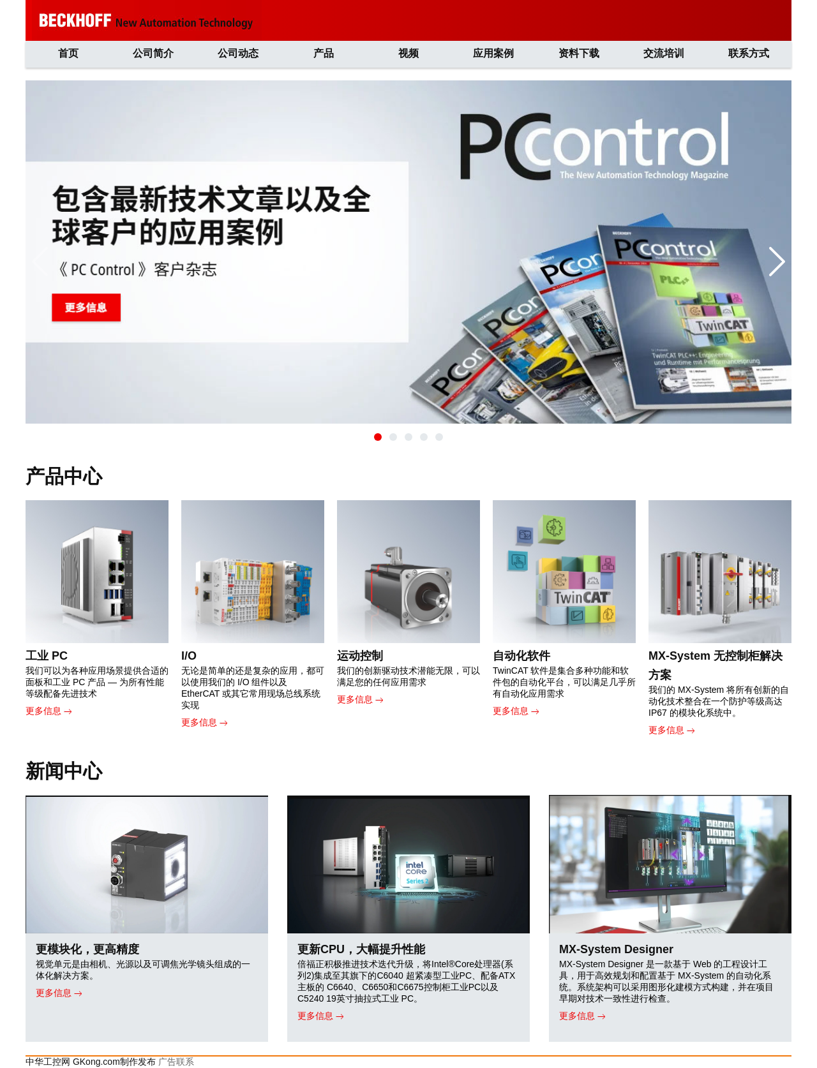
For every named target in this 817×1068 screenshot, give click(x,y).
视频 (408, 53)
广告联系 (176, 1062)
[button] (378, 437)
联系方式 (748, 53)
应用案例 (493, 53)
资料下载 (578, 53)
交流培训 (663, 53)
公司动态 (238, 53)
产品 (323, 53)
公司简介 (153, 53)
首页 (68, 53)
